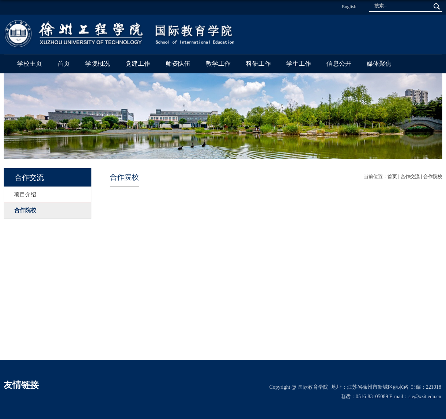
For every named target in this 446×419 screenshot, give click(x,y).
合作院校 (432, 176)
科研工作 (258, 63)
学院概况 (97, 63)
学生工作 (298, 63)
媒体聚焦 (379, 63)
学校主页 (29, 63)
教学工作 (218, 63)
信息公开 (338, 63)
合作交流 (410, 176)
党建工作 (137, 63)
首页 (63, 63)
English (349, 6)
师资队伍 (178, 63)
